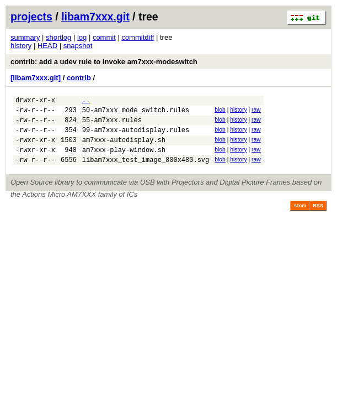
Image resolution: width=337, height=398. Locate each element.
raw (256, 111)
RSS (318, 217)
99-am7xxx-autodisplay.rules (135, 136)
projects (31, 17)
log (82, 37)
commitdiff (137, 37)
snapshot (78, 45)
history (20, 45)
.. (86, 101)
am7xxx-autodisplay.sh (123, 148)
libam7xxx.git (95, 17)
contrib (79, 78)
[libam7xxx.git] (35, 78)
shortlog (58, 37)
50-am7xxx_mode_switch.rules (135, 113)
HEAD (47, 45)
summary (25, 37)
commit (104, 37)
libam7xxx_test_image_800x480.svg (145, 171)
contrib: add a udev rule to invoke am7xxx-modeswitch (103, 61)
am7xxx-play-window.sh (123, 159)
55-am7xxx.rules (112, 124)
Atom (299, 217)
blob (220, 111)
